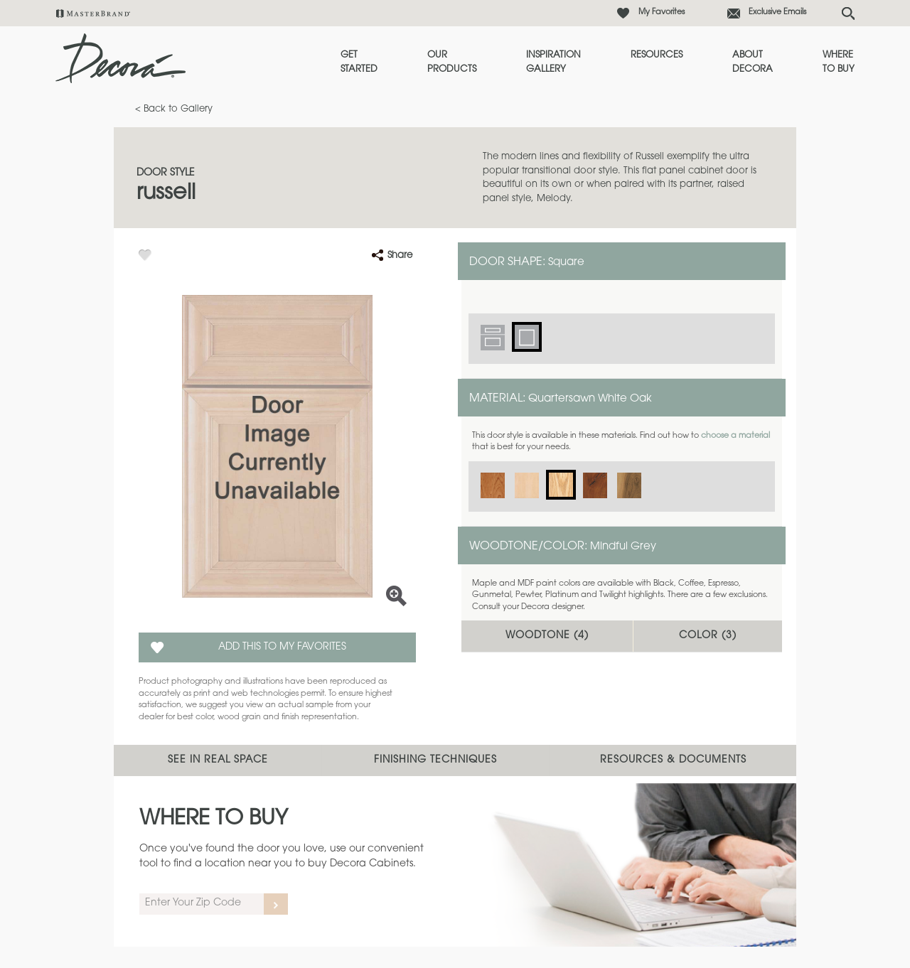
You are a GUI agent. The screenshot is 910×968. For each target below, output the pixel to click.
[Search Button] (848, 13)
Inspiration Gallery (553, 62)
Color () (708, 636)
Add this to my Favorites (282, 647)
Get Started (359, 62)
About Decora (752, 62)
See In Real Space (218, 760)
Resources (656, 55)
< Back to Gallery (174, 109)
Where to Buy (839, 62)
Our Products (451, 62)
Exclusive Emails (777, 12)
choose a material (735, 436)
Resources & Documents (673, 760)
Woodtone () (547, 636)
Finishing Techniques (435, 760)
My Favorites (661, 12)
